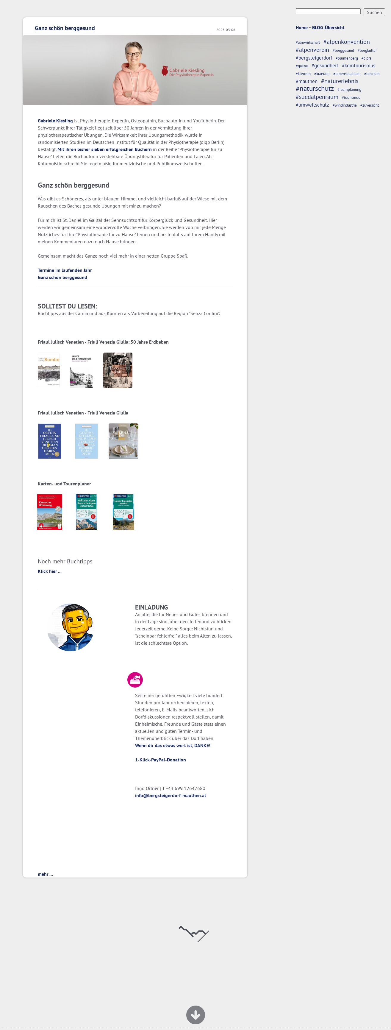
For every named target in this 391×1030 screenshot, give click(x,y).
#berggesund (343, 50)
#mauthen (307, 81)
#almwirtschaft (308, 42)
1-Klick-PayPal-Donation (160, 760)
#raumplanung (349, 89)
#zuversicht (369, 105)
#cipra (366, 58)
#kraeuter (322, 73)
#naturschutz (315, 88)
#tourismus (351, 97)
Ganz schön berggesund (65, 28)
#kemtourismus (358, 65)
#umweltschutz (312, 105)
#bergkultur (367, 50)
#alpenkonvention (346, 42)
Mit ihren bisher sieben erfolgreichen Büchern (104, 149)
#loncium (372, 73)
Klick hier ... (50, 571)
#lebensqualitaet (347, 73)
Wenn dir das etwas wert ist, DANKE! (172, 745)
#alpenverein (312, 50)
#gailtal (302, 65)
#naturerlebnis (339, 81)
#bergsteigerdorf (314, 57)
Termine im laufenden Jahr (65, 270)
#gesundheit (325, 65)
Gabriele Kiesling (55, 121)
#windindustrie (345, 105)
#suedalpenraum (317, 97)
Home (302, 27)
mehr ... (45, 874)
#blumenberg (347, 58)
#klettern (303, 73)
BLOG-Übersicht (328, 27)
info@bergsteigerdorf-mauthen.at (170, 795)
